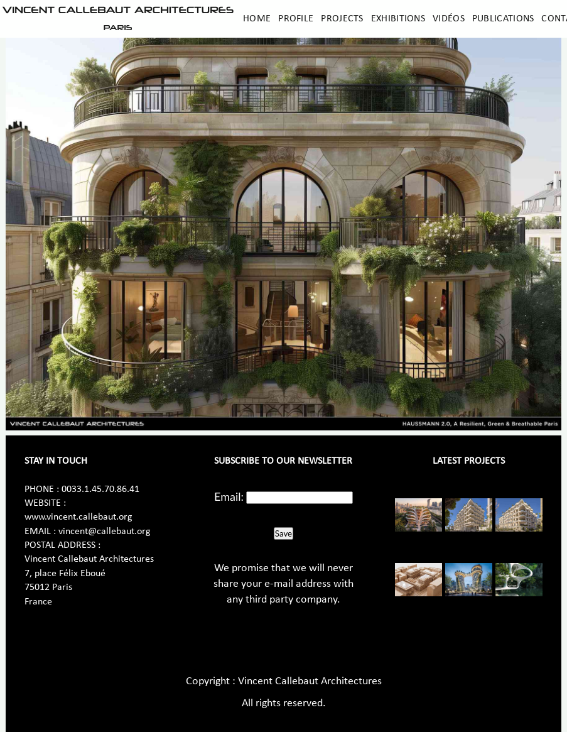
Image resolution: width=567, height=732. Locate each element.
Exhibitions (398, 19)
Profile (295, 19)
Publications (503, 19)
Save (283, 533)
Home (257, 19)
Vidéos (449, 19)
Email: (229, 496)
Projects (342, 19)
